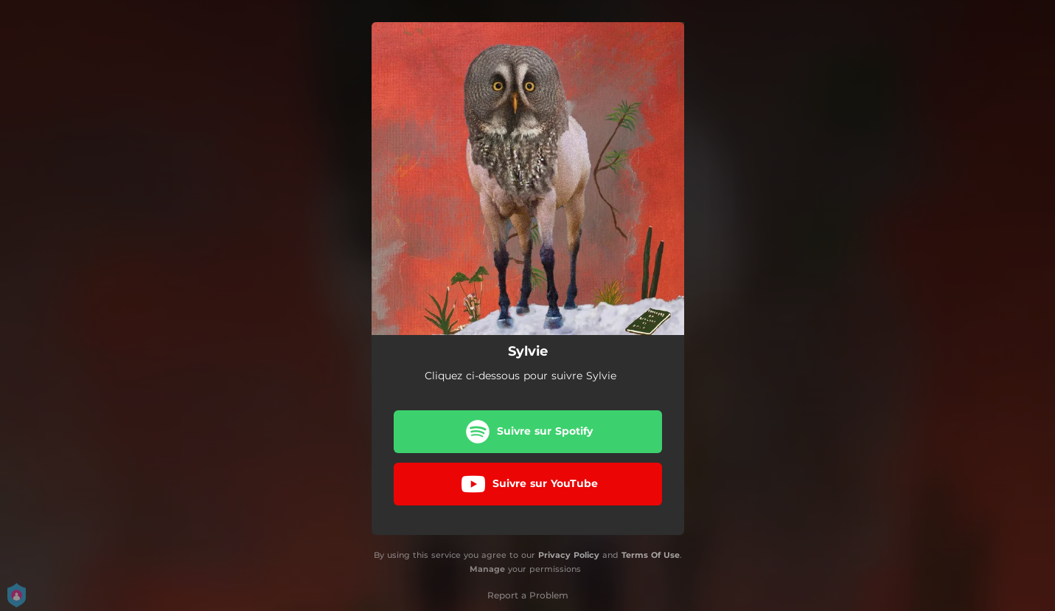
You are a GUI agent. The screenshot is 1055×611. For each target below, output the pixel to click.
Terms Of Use (650, 555)
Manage (487, 569)
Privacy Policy (568, 555)
